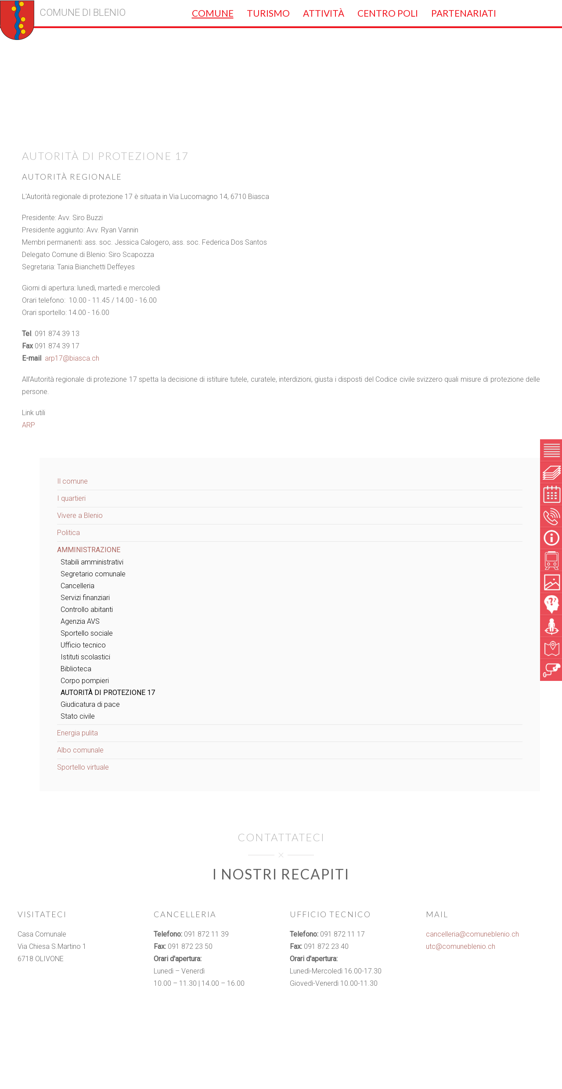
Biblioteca (76, 669)
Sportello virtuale (83, 767)
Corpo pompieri (85, 681)
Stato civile (78, 716)
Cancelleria (77, 586)
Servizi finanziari (85, 597)
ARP (28, 425)
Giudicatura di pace (90, 704)
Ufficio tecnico (83, 645)
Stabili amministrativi (92, 562)
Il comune (72, 481)
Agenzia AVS (80, 621)
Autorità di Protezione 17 (108, 692)
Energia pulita (77, 733)
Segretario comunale (93, 574)
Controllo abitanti (87, 609)
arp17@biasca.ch (72, 358)
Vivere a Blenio (80, 515)
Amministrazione (88, 550)
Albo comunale (80, 750)
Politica (68, 532)
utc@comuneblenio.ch (460, 946)
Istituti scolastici (85, 657)
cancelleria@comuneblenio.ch (472, 934)
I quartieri (71, 498)
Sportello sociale (87, 633)
